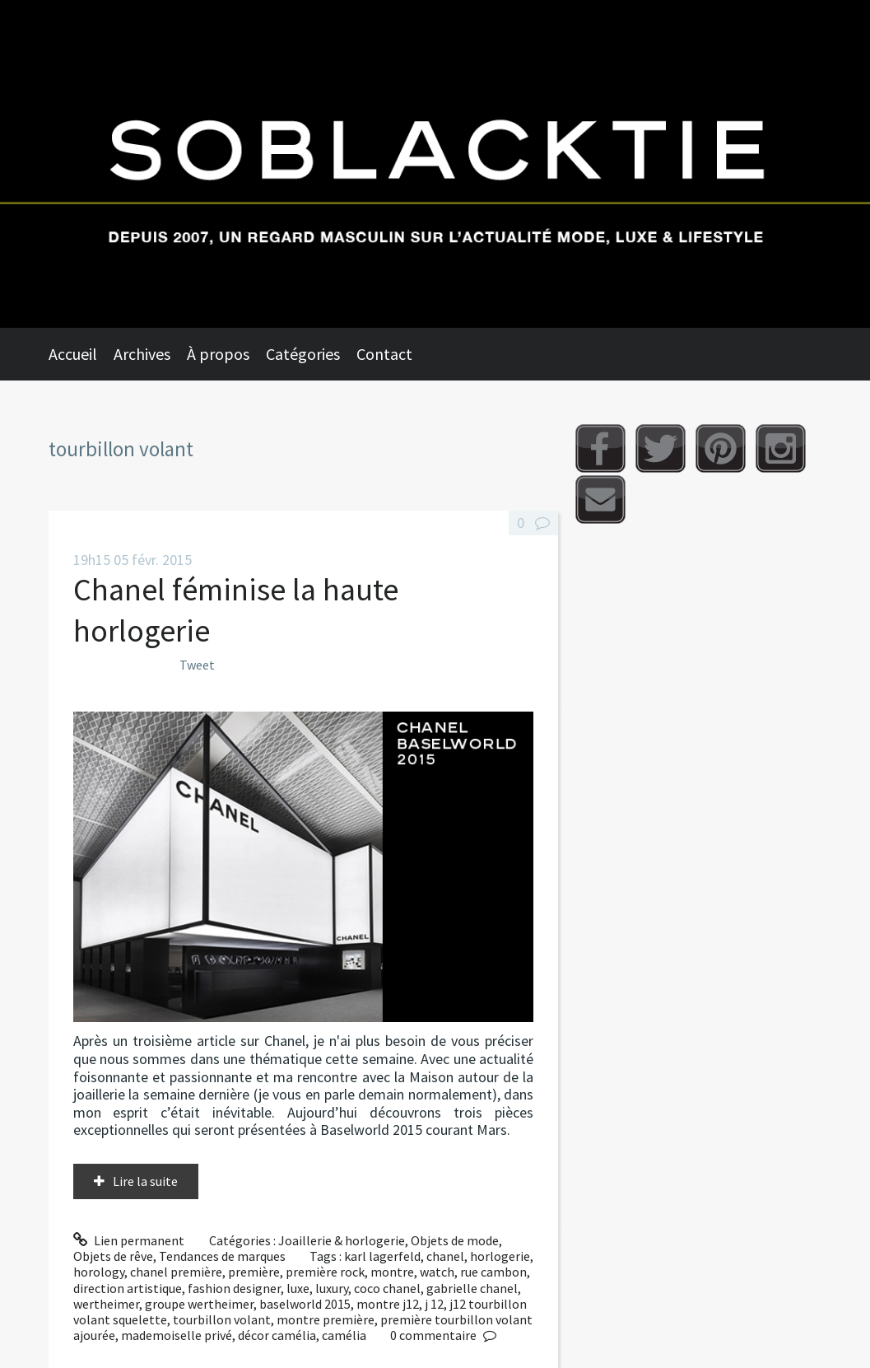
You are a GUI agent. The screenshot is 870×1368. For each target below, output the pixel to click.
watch (437, 1271)
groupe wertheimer (199, 1304)
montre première (326, 1319)
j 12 (434, 1304)
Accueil (73, 353)
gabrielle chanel (472, 1288)
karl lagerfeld (382, 1256)
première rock (325, 1271)
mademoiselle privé (176, 1335)
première (254, 1271)
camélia (344, 1335)
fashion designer (234, 1288)
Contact (384, 353)
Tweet (197, 664)
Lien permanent (129, 1240)
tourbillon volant (222, 1319)
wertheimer (106, 1304)
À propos (218, 353)
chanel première (176, 1271)
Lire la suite (145, 1181)
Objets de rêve (113, 1256)
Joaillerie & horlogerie (341, 1240)
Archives (142, 353)
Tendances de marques (222, 1256)
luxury (331, 1288)
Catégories (303, 353)
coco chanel (387, 1288)
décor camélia (277, 1335)
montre (392, 1271)
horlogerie (500, 1256)
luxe (297, 1288)
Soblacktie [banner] (435, 164)
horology (98, 1271)
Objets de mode (455, 1240)
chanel (445, 1256)
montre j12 (387, 1304)
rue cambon (493, 1271)
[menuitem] (81, 354)
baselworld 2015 (305, 1304)
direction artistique (127, 1288)
